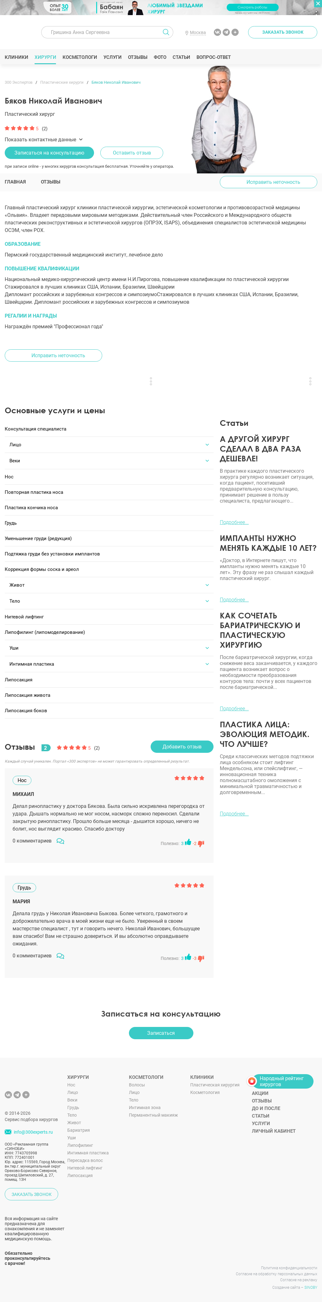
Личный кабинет (274, 1127)
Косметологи (80, 57)
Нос (71, 1080)
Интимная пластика (88, 1148)
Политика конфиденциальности (289, 1264)
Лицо (72, 1088)
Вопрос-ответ (213, 57)
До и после (266, 1104)
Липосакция (80, 1171)
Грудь (73, 1103)
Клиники (16, 57)
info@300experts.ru (33, 1128)
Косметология (205, 1088)
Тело (72, 1110)
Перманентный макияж (153, 1110)
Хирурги (45, 57)
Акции (260, 1089)
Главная (15, 182)
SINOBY (310, 1283)
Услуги (113, 57)
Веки (72, 1095)
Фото (160, 57)
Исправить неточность (273, 182)
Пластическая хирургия (215, 1080)
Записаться (161, 1029)
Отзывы (137, 57)
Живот (74, 1118)
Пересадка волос (85, 1156)
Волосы (137, 1080)
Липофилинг (80, 1141)
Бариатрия (78, 1126)
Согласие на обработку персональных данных (276, 1270)
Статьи (181, 57)
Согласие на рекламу (298, 1276)
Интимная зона (145, 1103)
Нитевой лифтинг (85, 1163)
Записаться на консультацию (49, 153)
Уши (71, 1133)
